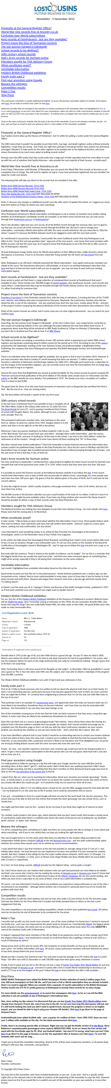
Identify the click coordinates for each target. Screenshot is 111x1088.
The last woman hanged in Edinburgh (24, 46)
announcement (31, 993)
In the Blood (97, 1025)
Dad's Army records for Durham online (25, 58)
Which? (69, 876)
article (4, 378)
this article (89, 254)
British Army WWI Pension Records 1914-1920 (22, 188)
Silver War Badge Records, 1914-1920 (18, 194)
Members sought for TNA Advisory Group (26, 61)
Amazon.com (85, 873)
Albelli (89, 924)
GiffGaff (39, 840)
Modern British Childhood (34, 599)
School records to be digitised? (20, 50)
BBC (55, 331)
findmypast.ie (42, 219)
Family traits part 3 (12, 76)
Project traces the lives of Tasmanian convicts (29, 43)
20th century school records (18, 54)
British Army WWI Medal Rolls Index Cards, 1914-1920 (26, 191)
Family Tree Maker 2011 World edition (83, 1001)
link (89, 472)
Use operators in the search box (30, 771)
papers (104, 343)
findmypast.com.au (23, 219)
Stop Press (7, 95)
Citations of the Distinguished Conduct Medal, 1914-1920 (27, 196)
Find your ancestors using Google (21, 80)
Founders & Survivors (11, 297)
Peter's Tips (8, 91)
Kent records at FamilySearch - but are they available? (34, 39)
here (48, 103)
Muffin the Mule (15, 601)
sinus (45, 702)
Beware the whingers (14, 84)
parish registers (60, 283)
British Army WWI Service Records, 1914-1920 (22, 185)
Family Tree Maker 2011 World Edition (80, 965)
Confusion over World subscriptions (23, 35)
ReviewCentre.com (62, 840)
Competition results (13, 87)
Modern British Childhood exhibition (23, 73)
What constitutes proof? (16, 65)
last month (93, 909)
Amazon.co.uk (69, 873)
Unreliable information (15, 69)
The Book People (9, 409)
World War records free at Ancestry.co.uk (29, 32)
